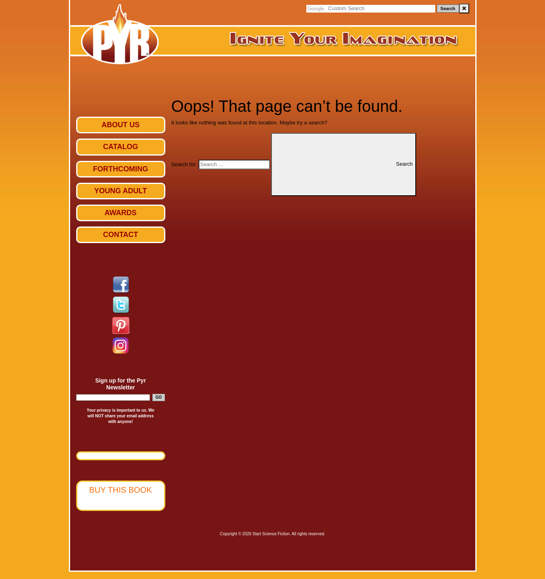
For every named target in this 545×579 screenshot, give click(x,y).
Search (447, 8)
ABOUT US (121, 125)
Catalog (120, 147)
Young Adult (120, 191)
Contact (120, 235)
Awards (121, 213)
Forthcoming (120, 169)
